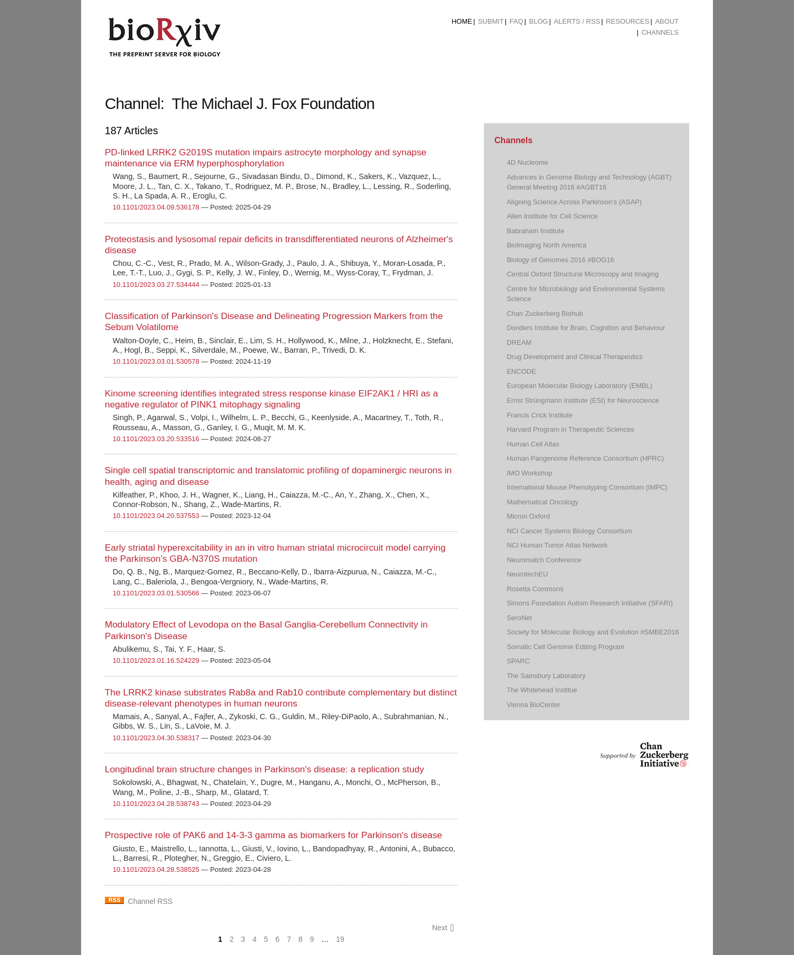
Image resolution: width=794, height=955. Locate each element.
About (667, 21)
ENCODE (521, 371)
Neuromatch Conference (544, 560)
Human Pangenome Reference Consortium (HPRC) (585, 458)
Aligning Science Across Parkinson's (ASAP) (574, 202)
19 (340, 939)
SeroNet (519, 618)
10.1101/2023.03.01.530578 (156, 361)
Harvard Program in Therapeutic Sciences (570, 429)
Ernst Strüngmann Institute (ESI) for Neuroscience (583, 400)
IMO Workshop (529, 473)
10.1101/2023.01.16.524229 (156, 660)
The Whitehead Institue (542, 690)
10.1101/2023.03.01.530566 (156, 593)
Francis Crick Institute (539, 415)
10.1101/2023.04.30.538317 (156, 738)
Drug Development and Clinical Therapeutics (574, 357)
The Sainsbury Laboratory (546, 676)
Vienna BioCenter (533, 705)
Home (462, 21)
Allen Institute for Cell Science (552, 216)
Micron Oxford (528, 516)
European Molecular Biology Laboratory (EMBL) (579, 386)
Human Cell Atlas (533, 444)
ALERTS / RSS (577, 21)
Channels (660, 32)
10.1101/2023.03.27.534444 (156, 285)
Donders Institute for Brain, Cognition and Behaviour (586, 328)
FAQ (516, 21)
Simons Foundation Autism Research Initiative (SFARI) (589, 603)
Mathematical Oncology (542, 502)
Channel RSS (150, 901)
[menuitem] (462, 21)
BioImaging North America (546, 245)
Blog (538, 21)
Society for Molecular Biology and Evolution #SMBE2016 (593, 632)
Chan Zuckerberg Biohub (545, 313)
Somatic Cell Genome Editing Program (565, 647)
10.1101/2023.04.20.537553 (156, 516)
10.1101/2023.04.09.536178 (156, 207)
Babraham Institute (535, 231)
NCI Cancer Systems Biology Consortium (569, 531)
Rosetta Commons (535, 589)
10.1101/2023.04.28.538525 (156, 869)
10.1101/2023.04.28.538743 (156, 804)
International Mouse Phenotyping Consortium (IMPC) (587, 487)
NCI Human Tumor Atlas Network (557, 545)
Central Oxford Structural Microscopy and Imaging (583, 274)
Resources (627, 21)
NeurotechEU (527, 574)
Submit (491, 21)
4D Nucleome (527, 162)
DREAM (519, 342)
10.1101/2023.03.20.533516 (156, 439)
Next (443, 927)
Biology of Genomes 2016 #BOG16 (560, 260)
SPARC (518, 661)
